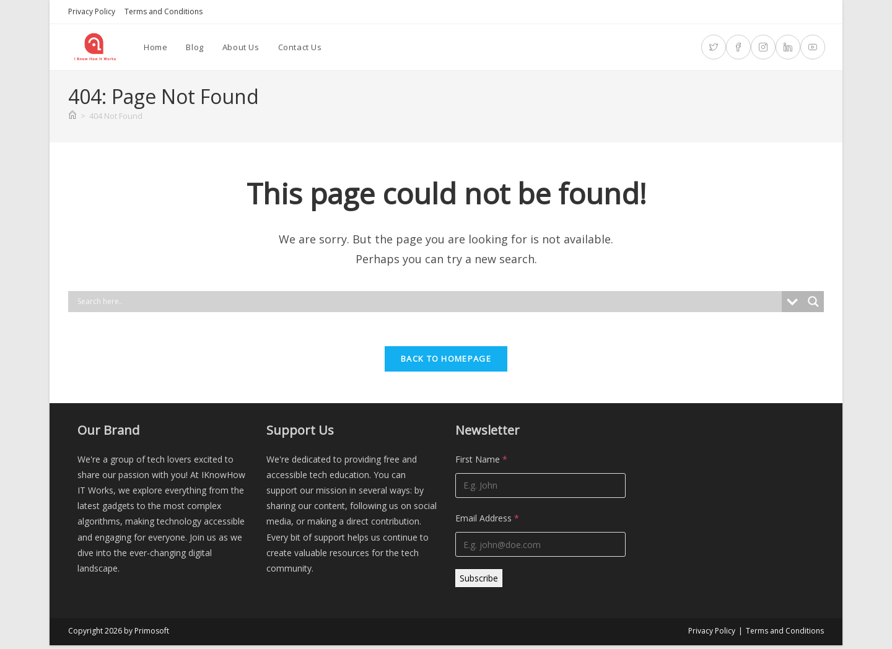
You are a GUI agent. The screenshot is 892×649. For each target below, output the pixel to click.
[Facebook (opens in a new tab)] (738, 47)
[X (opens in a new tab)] (713, 47)
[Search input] (428, 301)
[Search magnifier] (813, 301)
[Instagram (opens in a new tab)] (763, 47)
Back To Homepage (446, 362)
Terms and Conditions (164, 11)
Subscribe (479, 582)
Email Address (487, 522)
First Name (481, 463)
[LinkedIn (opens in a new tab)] (788, 47)
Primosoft (151, 634)
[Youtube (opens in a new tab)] (812, 47)
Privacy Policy (91, 11)
